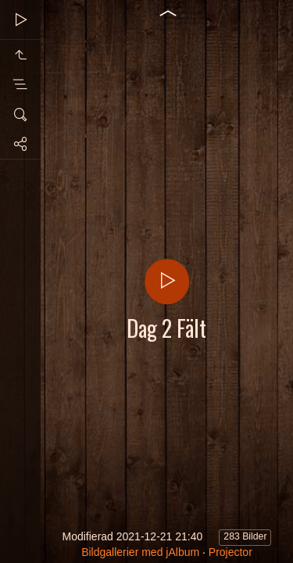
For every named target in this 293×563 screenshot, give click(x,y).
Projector (230, 552)
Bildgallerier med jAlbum (140, 552)
